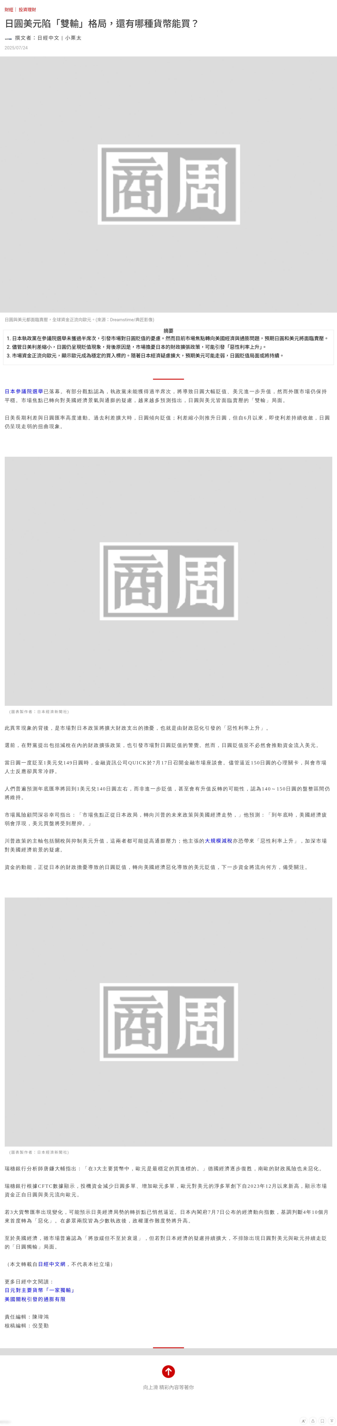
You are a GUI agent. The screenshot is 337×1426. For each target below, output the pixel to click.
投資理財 (27, 9)
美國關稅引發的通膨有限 (35, 1299)
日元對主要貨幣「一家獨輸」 (41, 1290)
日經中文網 (52, 1264)
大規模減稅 (219, 841)
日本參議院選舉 (24, 391)
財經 (9, 9)
